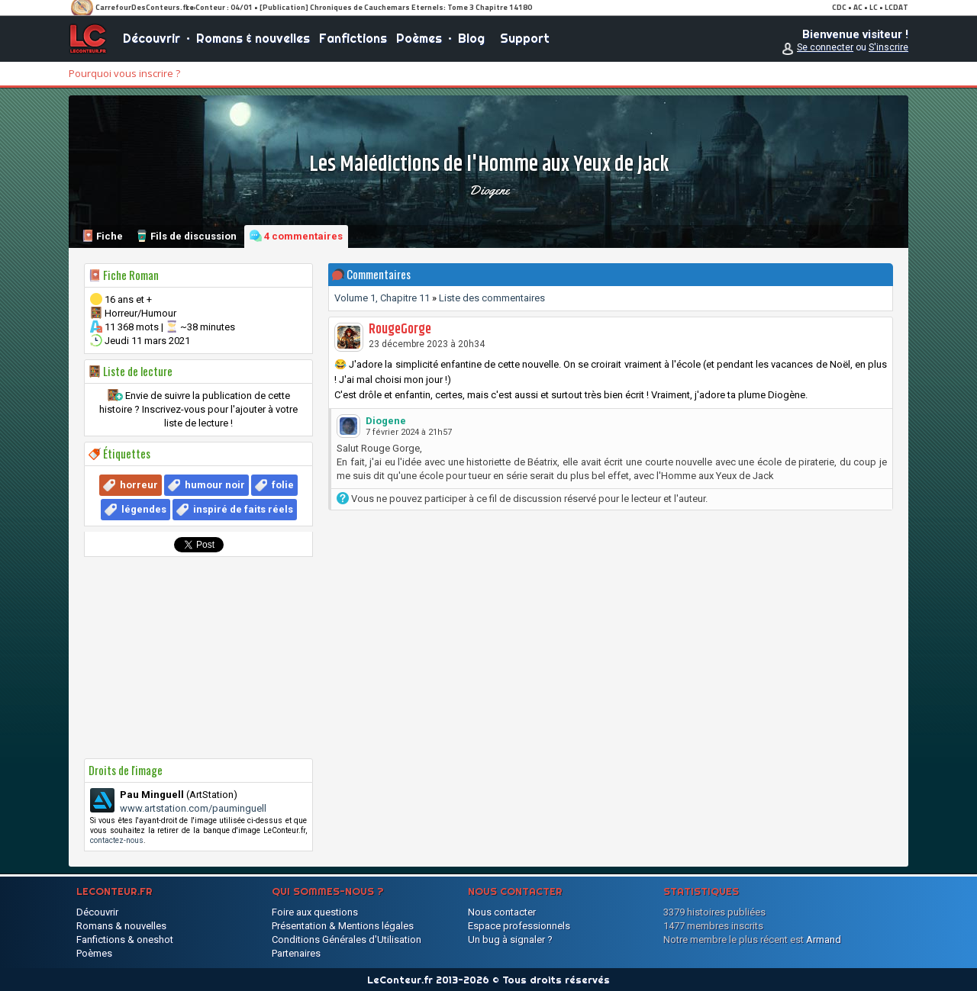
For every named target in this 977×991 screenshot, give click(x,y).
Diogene (489, 190)
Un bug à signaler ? (510, 939)
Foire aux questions (315, 912)
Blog (471, 38)
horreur (139, 485)
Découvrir (151, 38)
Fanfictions (353, 38)
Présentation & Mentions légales (343, 925)
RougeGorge (400, 329)
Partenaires (296, 953)
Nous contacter (502, 912)
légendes (143, 509)
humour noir (215, 485)
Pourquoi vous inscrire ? (124, 73)
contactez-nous (116, 840)
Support (525, 38)
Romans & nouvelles (253, 38)
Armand (823, 939)
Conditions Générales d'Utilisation (346, 939)
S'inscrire (888, 47)
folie (283, 485)
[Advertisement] (198, 657)
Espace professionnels (519, 925)
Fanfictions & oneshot (124, 939)
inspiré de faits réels (243, 509)
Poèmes (419, 38)
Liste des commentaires (492, 298)
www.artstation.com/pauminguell (193, 808)
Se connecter (825, 47)
